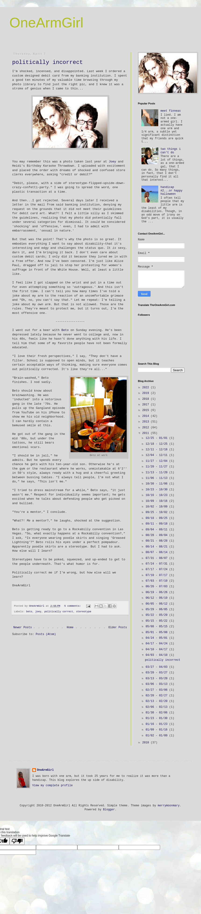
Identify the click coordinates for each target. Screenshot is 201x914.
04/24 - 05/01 (157, 638)
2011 (146, 433)
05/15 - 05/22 (157, 621)
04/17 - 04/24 (157, 643)
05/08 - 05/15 (157, 626)
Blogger (109, 809)
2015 (146, 410)
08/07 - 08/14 (157, 552)
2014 (146, 416)
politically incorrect (47, 62)
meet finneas (171, 111)
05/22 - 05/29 (157, 615)
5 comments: (73, 606)
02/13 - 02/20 (157, 701)
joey (38, 611)
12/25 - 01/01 (157, 438)
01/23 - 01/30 (157, 718)
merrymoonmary (169, 805)
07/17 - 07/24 (157, 569)
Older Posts (117, 631)
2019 (146, 393)
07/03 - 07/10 (157, 581)
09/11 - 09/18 (157, 523)
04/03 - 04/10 (157, 655)
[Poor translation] (17, 841)
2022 (146, 387)
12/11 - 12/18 (157, 449)
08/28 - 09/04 (157, 535)
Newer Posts (22, 631)
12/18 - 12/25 (157, 444)
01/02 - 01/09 (157, 735)
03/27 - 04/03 (157, 667)
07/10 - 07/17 (157, 575)
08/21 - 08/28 (157, 541)
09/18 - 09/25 (157, 518)
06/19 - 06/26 (157, 592)
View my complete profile (52, 785)
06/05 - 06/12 (157, 604)
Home (70, 631)
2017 (146, 404)
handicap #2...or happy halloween (172, 191)
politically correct (58, 611)
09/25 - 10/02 (157, 512)
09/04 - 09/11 (157, 529)
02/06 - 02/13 (157, 707)
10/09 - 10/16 (157, 501)
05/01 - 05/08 (157, 632)
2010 (146, 742)
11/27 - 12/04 (157, 461)
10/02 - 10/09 (157, 506)
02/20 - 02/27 (157, 695)
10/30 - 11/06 (157, 483)
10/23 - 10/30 (157, 489)
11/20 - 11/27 (157, 466)
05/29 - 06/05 (157, 609)
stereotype (83, 611)
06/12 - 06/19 (157, 598)
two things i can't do (171, 150)
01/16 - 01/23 (157, 724)
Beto (65, 330)
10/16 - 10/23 (157, 495)
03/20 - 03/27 (157, 672)
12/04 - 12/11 (157, 455)
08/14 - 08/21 (157, 546)
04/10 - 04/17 (157, 649)
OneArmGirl (46, 22)
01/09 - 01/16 (157, 729)
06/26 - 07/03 (157, 586)
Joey (112, 161)
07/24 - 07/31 (157, 563)
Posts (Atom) (46, 638)
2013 (146, 421)
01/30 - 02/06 (157, 712)
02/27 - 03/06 (157, 690)
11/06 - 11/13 (157, 478)
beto (29, 611)
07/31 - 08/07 (157, 558)
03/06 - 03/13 (157, 684)
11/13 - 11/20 (157, 472)
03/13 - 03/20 (157, 678)
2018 (146, 399)
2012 (146, 427)
